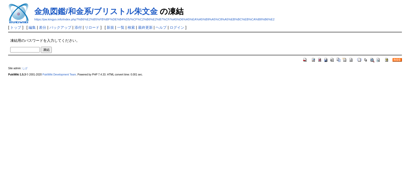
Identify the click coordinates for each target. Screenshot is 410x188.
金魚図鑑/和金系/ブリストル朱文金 (96, 11)
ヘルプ (161, 27)
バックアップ (60, 27)
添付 (78, 27)
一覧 (120, 27)
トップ (15, 27)
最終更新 (145, 27)
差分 (42, 27)
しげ (24, 68)
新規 (110, 27)
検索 (131, 27)
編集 (32, 27)
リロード (92, 27)
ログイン (177, 27)
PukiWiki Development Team (59, 74)
